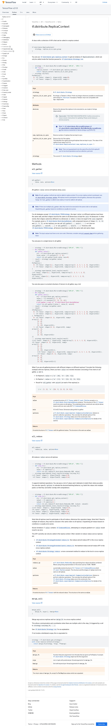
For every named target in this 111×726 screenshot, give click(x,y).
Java (27, 12)
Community (65, 2)
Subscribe (101, 724)
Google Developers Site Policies (69, 685)
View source (36, 173)
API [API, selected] (41, 2)
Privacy (36, 724)
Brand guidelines (75, 713)
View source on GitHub (42, 35)
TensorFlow (35, 22)
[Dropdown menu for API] (44, 2)
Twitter (30, 710)
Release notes (74, 707)
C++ (21, 12)
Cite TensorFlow (74, 716)
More (34, 12)
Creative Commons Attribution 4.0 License (80, 683)
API (42, 22)
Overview (5, 12)
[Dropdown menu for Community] (71, 2)
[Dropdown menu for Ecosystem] (57, 2)
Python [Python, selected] (14, 12)
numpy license (57, 686)
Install (24, 2)
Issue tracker (73, 704)
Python (59, 22)
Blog (29, 704)
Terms (30, 724)
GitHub (104, 2)
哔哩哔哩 (30, 713)
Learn (31, 2)
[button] (12, 19)
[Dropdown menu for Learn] (35, 2)
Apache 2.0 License (44, 685)
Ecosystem (51, 2)
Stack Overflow (74, 710)
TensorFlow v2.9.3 (10, 8)
